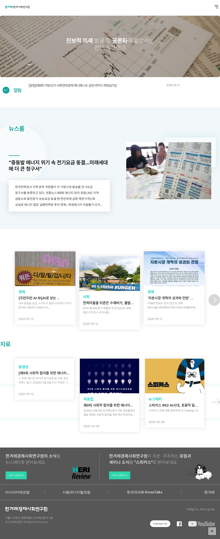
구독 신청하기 (16, 475)
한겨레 (209, 492)
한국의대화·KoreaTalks (144, 492)
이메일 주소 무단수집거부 (201, 509)
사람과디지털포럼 (76, 492)
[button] (24, 64)
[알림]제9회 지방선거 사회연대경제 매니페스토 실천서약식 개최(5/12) (104, 85)
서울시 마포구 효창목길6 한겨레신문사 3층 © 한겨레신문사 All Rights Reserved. (29, 520)
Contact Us (160, 523)
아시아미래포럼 (17, 492)
